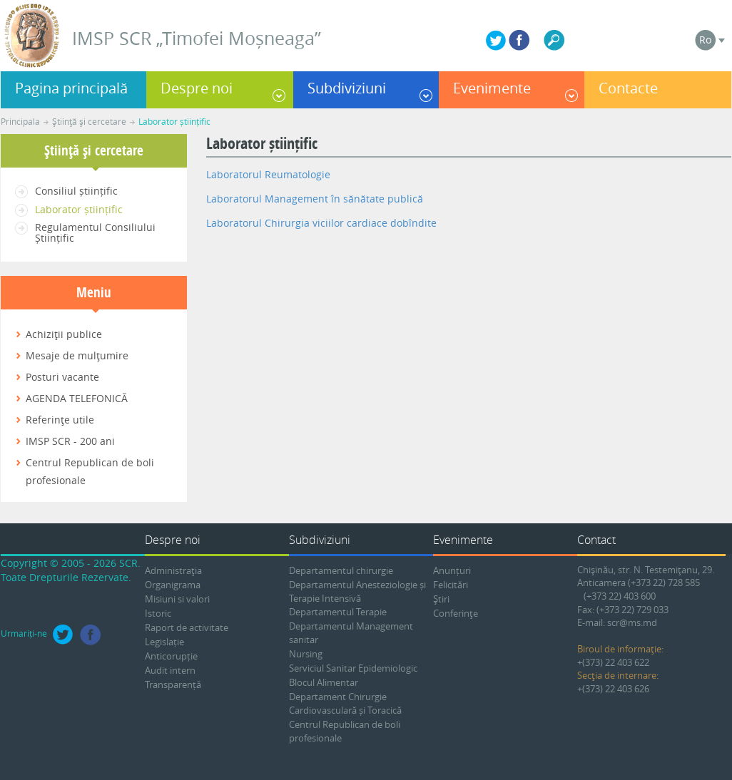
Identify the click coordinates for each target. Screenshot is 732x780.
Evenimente (492, 88)
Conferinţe (455, 613)
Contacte (628, 88)
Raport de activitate (186, 627)
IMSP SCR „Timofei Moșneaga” (196, 38)
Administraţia (173, 570)
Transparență (173, 684)
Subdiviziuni (346, 88)
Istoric (158, 613)
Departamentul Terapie (338, 611)
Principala (20, 121)
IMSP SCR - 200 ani (70, 441)
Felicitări (450, 584)
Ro (705, 39)
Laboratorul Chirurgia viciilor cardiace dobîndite (321, 223)
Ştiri (441, 598)
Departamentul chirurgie (341, 570)
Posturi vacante (62, 377)
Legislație (164, 641)
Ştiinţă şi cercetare (89, 121)
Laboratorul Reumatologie (268, 174)
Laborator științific (174, 121)
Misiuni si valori (177, 598)
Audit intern (170, 670)
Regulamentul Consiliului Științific (95, 232)
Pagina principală (71, 88)
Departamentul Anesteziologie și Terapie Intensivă (357, 591)
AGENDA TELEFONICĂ (77, 398)
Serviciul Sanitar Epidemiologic (353, 668)
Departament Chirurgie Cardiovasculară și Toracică (345, 703)
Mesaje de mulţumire (77, 355)
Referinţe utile (60, 419)
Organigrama (172, 584)
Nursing (305, 653)
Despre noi (197, 88)
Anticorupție (171, 656)
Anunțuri (452, 570)
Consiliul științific (76, 190)
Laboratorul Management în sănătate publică (314, 198)
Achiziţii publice (64, 334)
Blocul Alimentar (323, 682)
